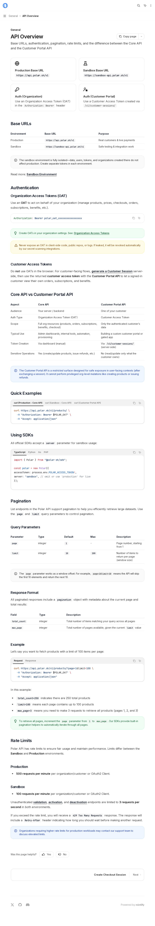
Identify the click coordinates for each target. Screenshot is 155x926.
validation (40, 802)
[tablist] (71, 403)
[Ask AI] (139, 218)
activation (55, 802)
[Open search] (138, 5)
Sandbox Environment (42, 174)
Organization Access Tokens (91, 233)
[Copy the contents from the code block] (133, 218)
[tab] (28, 403)
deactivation (78, 802)
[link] (43, 97)
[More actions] (150, 5)
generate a (112, 271)
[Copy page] (127, 36)
